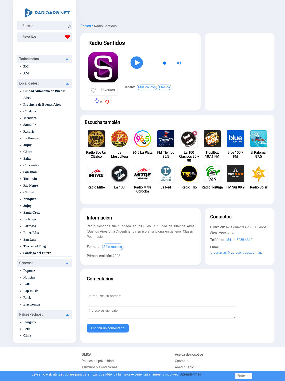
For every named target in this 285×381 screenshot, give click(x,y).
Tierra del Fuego (35, 246)
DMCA (86, 355)
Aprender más (190, 374)
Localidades (29, 83)
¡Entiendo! (243, 376)
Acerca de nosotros (189, 355)
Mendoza (30, 118)
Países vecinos (31, 314)
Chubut (28, 192)
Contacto (181, 361)
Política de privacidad (98, 361)
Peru (26, 329)
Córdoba (29, 111)
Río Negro (30, 185)
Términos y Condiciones (99, 367)
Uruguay (29, 322)
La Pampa (30, 138)
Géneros (26, 263)
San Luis (29, 239)
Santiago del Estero (37, 253)
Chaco (28, 151)
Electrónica (31, 304)
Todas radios (29, 59)
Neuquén (29, 199)
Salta (27, 158)
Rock (27, 297)
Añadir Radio (184, 367)
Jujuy (27, 145)
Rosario (29, 131)
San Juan (30, 172)
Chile (27, 335)
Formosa (29, 226)
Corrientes (31, 165)
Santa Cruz (31, 212)
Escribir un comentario (107, 328)
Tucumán (30, 178)
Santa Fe (29, 125)
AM (26, 73)
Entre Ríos (31, 232)
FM (26, 66)
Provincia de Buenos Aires (42, 104)
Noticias (29, 277)
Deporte (29, 270)
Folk (26, 284)
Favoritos (47, 37)
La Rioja (29, 219)
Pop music (30, 291)
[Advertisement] (177, 10)
